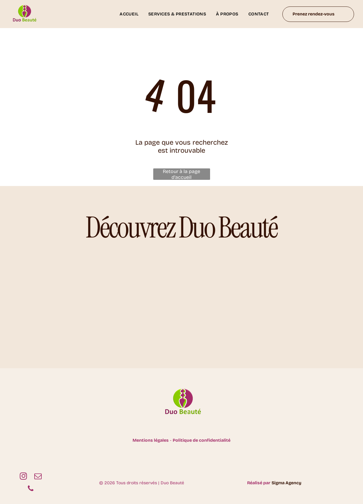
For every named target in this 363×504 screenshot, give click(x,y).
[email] (37, 477)
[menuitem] (129, 14)
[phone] (30, 489)
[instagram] (23, 477)
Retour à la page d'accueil (181, 174)
